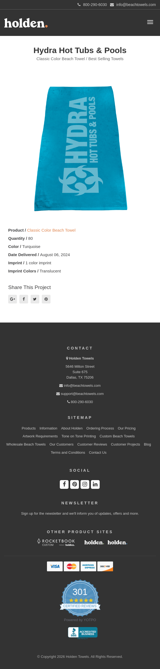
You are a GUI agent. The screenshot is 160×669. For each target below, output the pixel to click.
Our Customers (61, 444)
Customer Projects (125, 444)
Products (29, 428)
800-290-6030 (80, 402)
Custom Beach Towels (117, 436)
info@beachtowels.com (79, 385)
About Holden (72, 428)
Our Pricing (126, 428)
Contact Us (97, 452)
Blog (147, 444)
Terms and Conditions (68, 452)
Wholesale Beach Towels (26, 444)
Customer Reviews (92, 444)
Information (48, 428)
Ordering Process (100, 428)
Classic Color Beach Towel (51, 230)
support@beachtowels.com (80, 394)
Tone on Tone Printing (78, 436)
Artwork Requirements (40, 436)
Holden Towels (81, 358)
